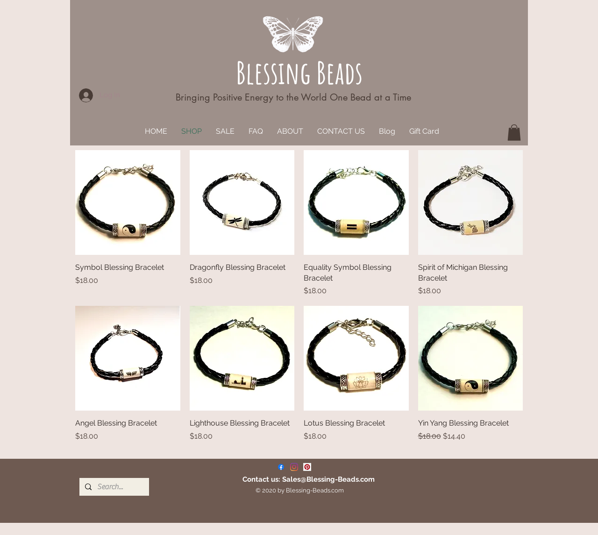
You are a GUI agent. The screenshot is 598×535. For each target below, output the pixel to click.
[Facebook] (281, 467)
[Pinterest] (307, 467)
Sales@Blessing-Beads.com (328, 479)
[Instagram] (294, 467)
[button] (514, 132)
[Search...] (113, 487)
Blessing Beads (299, 72)
